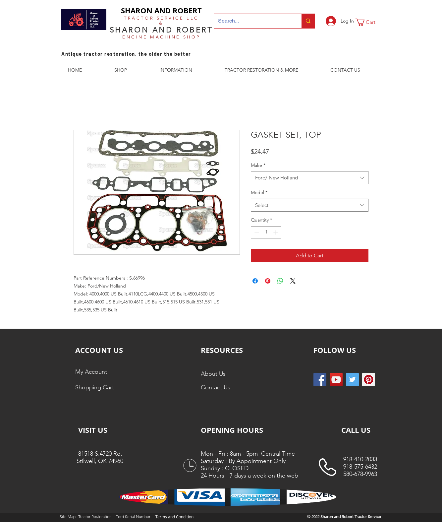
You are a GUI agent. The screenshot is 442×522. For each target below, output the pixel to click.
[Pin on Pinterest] (268, 281)
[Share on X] (293, 281)
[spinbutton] (266, 232)
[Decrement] (256, 232)
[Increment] (276, 232)
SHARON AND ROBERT (161, 10)
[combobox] (309, 177)
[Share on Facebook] (255, 281)
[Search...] (253, 21)
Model (259, 192)
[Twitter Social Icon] (352, 379)
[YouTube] (336, 379)
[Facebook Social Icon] (319, 379)
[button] (370, 22)
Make (258, 165)
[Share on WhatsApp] (280, 281)
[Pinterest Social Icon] (368, 379)
